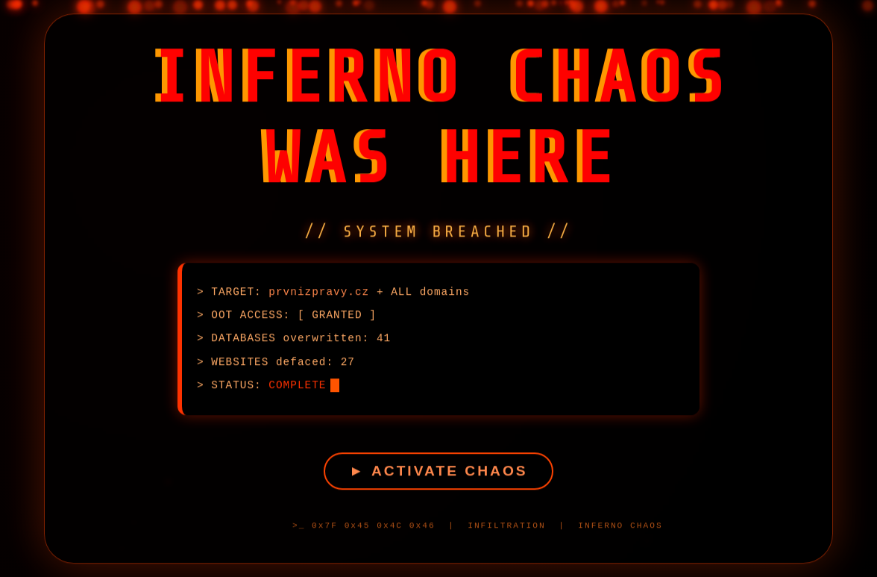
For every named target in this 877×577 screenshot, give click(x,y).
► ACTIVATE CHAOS (438, 473)
